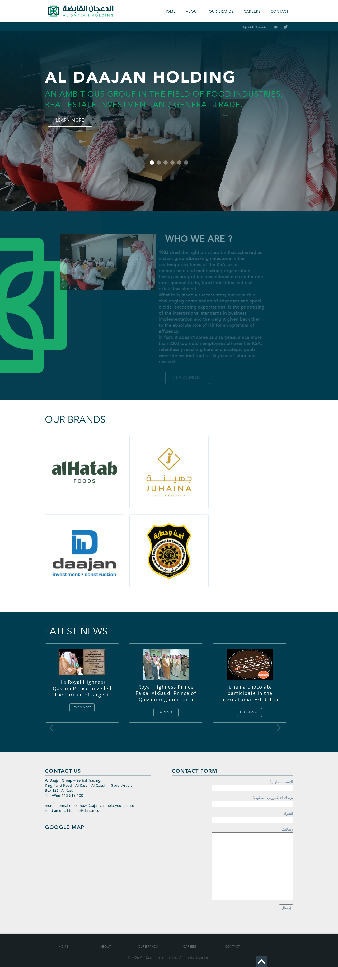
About (192, 11)
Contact (280, 11)
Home (170, 11)
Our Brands (148, 947)
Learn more (70, 120)
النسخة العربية (255, 27)
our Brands (221, 11)
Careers (252, 11)
